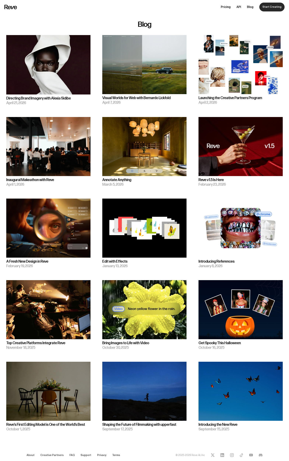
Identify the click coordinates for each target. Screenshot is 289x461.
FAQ (72, 455)
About (30, 455)
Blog (250, 7)
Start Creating (271, 6)
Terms (116, 455)
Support (86, 455)
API (238, 7)
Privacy (101, 455)
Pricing (226, 7)
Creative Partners (52, 455)
